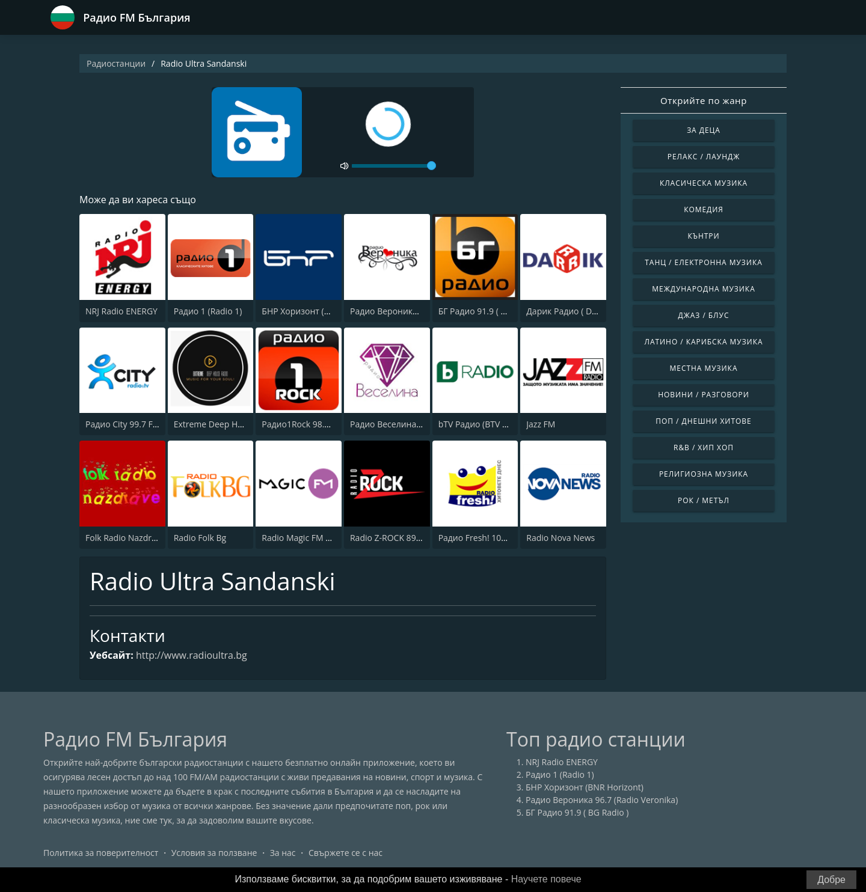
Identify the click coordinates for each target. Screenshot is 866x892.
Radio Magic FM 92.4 (302, 537)
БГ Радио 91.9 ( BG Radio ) (489, 311)
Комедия (703, 209)
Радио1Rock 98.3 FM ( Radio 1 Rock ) (333, 424)
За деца (703, 130)
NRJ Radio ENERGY (121, 311)
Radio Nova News (560, 537)
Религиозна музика (703, 474)
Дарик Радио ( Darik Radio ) (581, 311)
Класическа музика (704, 183)
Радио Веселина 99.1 (392, 424)
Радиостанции (116, 63)
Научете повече (546, 879)
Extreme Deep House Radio (227, 424)
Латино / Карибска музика (704, 342)
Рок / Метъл (703, 500)
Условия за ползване (214, 852)
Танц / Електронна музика (703, 262)
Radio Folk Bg (200, 537)
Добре (831, 880)
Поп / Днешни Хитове (703, 421)
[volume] (394, 166)
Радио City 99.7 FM (122, 424)
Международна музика (703, 289)
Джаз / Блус (703, 315)
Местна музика (704, 368)
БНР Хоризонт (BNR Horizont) (320, 311)
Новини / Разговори (703, 394)
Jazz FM (540, 424)
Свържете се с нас (345, 852)
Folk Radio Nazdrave (125, 537)
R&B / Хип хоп (704, 447)
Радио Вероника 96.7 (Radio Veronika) (602, 799)
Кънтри (703, 236)
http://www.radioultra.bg (191, 655)
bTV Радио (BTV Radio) (482, 424)
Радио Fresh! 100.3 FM (482, 537)
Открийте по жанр (703, 100)
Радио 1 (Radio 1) (208, 311)
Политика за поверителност (100, 852)
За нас (283, 852)
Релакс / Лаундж (704, 156)
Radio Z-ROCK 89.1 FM (393, 537)
